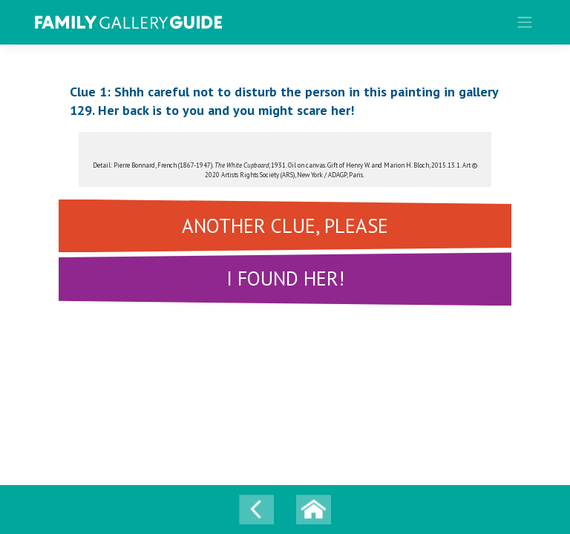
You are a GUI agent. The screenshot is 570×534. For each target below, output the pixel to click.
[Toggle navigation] (525, 22)
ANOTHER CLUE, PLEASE (285, 225)
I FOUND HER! (285, 278)
